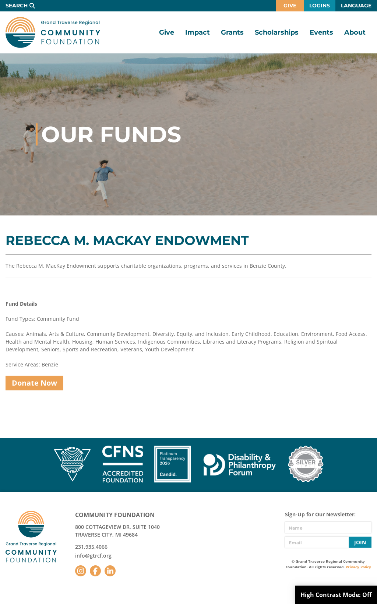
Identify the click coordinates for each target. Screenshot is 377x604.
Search (17, 5)
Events (321, 32)
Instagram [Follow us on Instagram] (80, 570)
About (355, 32)
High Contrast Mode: (335, 595)
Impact (197, 32)
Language (356, 5)
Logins (319, 5)
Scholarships (277, 32)
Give (289, 5)
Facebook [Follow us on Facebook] (95, 570)
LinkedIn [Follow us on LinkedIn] (110, 570)
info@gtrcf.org (93, 555)
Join (360, 542)
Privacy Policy (358, 566)
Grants (232, 32)
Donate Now (34, 383)
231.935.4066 (91, 546)
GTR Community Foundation (53, 32)
